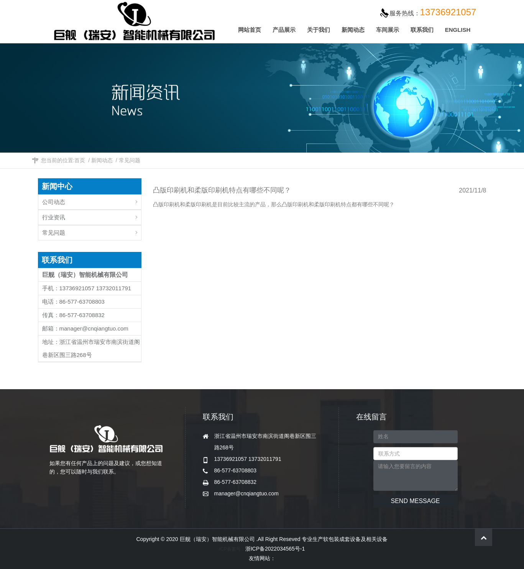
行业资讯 (91, 215)
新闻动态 (102, 160)
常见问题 (129, 160)
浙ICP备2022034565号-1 (275, 549)
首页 (79, 160)
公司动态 (91, 200)
